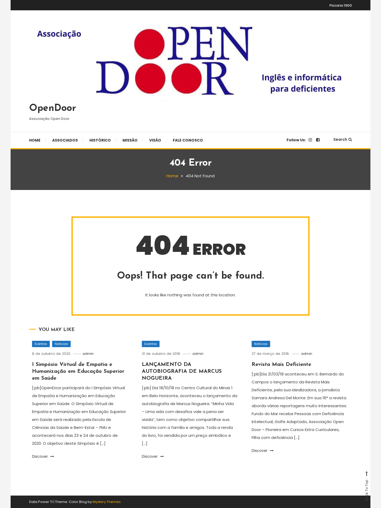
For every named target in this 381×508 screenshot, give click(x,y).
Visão (155, 140)
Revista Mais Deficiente (281, 364)
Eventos (41, 344)
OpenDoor (52, 108)
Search (342, 139)
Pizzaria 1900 (340, 5)
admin (88, 353)
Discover (43, 456)
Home (34, 140)
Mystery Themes (107, 501)
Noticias (61, 344)
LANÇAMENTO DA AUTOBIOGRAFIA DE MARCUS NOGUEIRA (182, 371)
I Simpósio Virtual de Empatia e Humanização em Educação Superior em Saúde (78, 371)
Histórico (100, 140)
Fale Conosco (188, 140)
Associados (65, 140)
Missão (130, 140)
